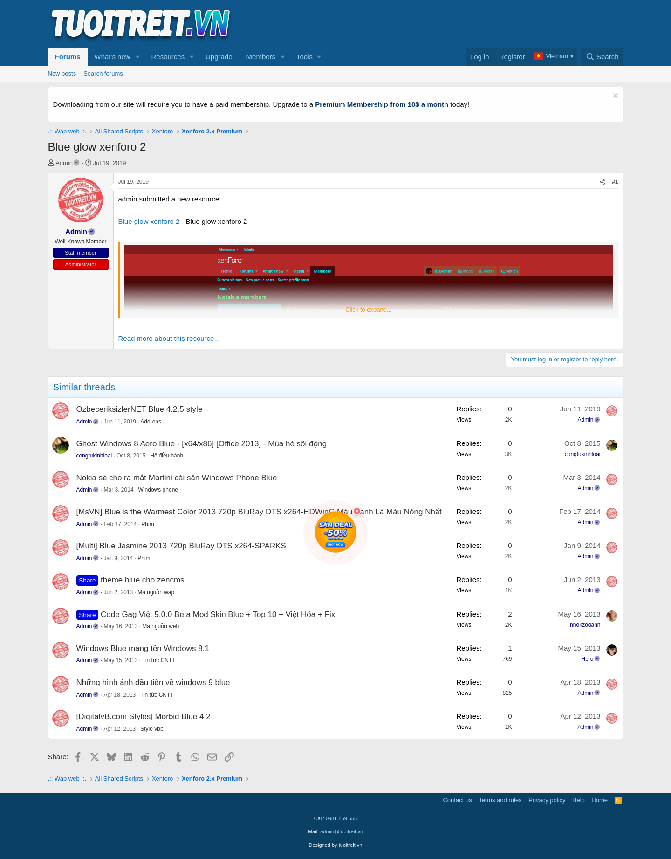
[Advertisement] (453, 24)
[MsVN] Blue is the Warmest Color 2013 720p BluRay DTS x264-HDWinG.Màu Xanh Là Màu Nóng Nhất (259, 511)
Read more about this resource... (169, 338)
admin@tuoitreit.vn (341, 831)
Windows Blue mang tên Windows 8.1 (142, 648)
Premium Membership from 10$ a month (381, 104)
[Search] (602, 57)
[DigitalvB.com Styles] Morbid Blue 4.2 (143, 716)
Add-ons (150, 421)
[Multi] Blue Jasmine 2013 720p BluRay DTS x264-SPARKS (181, 545)
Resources (168, 57)
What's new (112, 57)
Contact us (457, 800)
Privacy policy (546, 800)
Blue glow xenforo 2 (149, 221)
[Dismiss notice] (614, 97)
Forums (68, 57)
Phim (147, 524)
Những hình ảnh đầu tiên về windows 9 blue (153, 682)
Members (261, 57)
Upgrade (219, 57)
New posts (62, 73)
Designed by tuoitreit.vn (336, 845)
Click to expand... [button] (368, 309)
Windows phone (158, 489)
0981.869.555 (341, 818)
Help (578, 800)
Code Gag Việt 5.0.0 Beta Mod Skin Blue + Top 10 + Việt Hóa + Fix (218, 614)
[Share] (602, 182)
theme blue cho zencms (143, 579)
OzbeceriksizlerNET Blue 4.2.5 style (139, 409)
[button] (137, 57)
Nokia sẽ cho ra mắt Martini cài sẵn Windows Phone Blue (176, 477)
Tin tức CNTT (159, 660)
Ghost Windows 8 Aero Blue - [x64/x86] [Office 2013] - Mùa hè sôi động (201, 443)
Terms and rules (500, 800)
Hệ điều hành (166, 455)
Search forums (103, 73)
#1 (615, 182)
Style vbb (151, 729)
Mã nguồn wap (155, 592)
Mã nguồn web (160, 626)
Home (599, 800)
